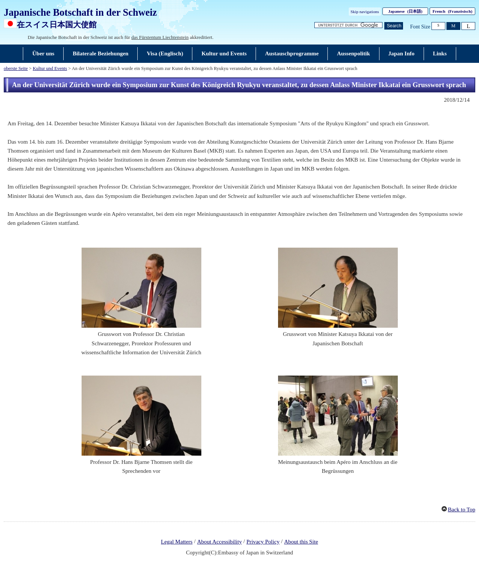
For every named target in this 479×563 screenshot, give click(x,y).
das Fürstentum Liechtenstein (160, 37)
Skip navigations (365, 11)
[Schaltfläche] (393, 26)
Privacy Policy (263, 542)
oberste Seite (16, 68)
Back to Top (461, 509)
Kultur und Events (50, 68)
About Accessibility (219, 542)
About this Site (301, 542)
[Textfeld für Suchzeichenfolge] (348, 25)
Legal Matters (176, 542)
